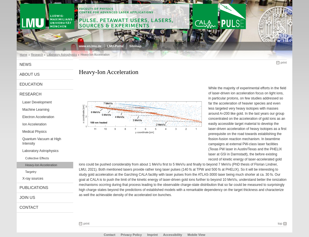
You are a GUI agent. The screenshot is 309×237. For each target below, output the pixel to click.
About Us (30, 74)
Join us (27, 197)
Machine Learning (35, 110)
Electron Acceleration (38, 117)
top (280, 223)
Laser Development (37, 102)
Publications (34, 187)
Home (23, 54)
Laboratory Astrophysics (62, 54)
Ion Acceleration (34, 124)
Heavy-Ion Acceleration (41, 165)
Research (37, 54)
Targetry (30, 171)
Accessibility (173, 234)
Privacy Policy (131, 234)
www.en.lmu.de (90, 46)
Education (31, 84)
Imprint (152, 234)
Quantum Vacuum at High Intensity (41, 141)
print (284, 62)
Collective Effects (37, 158)
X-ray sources (32, 179)
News (25, 64)
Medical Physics (34, 132)
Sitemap (135, 46)
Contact (29, 207)
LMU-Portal (115, 46)
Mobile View (196, 234)
